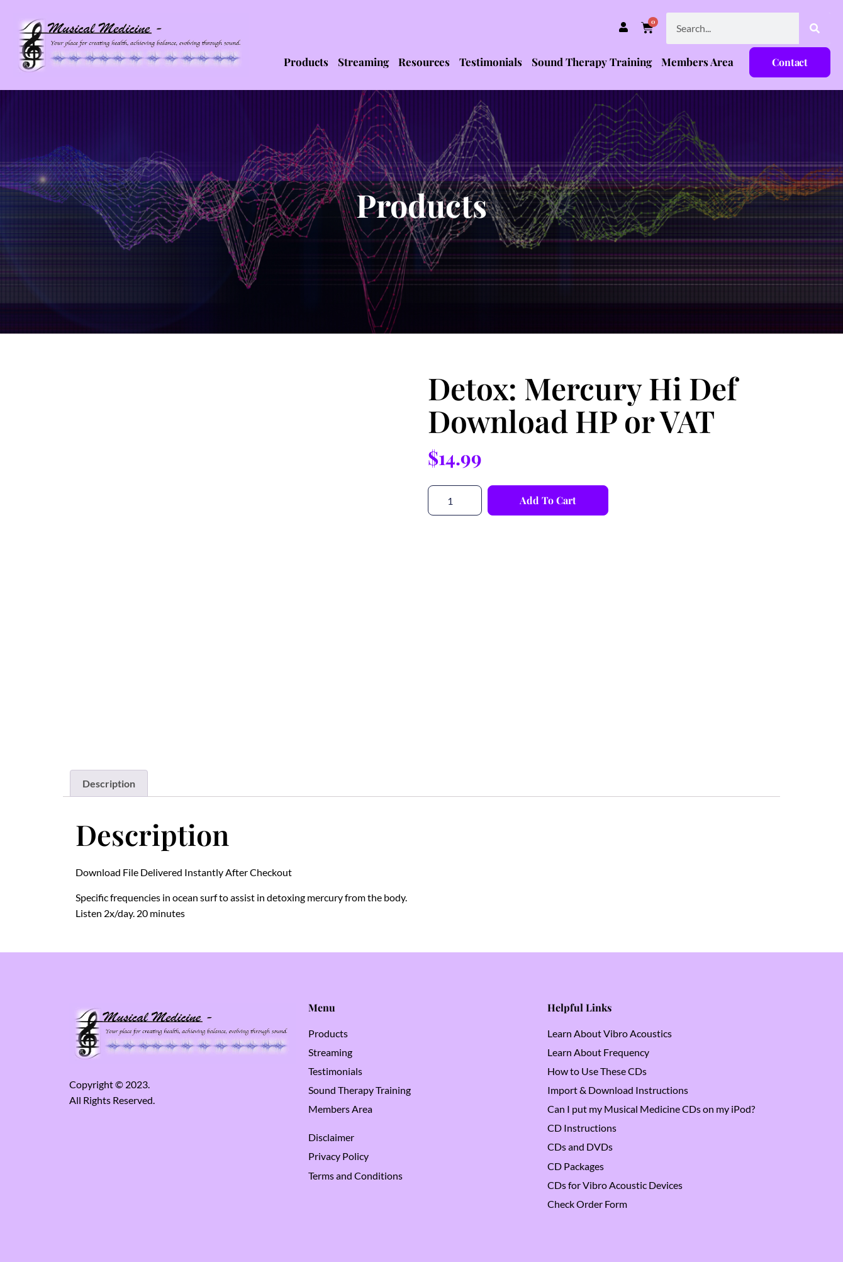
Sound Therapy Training (592, 62)
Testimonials (490, 62)
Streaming (363, 62)
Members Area (697, 62)
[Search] (814, 28)
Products (306, 62)
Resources (424, 62)
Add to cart (548, 500)
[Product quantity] (455, 500)
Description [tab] (108, 783)
